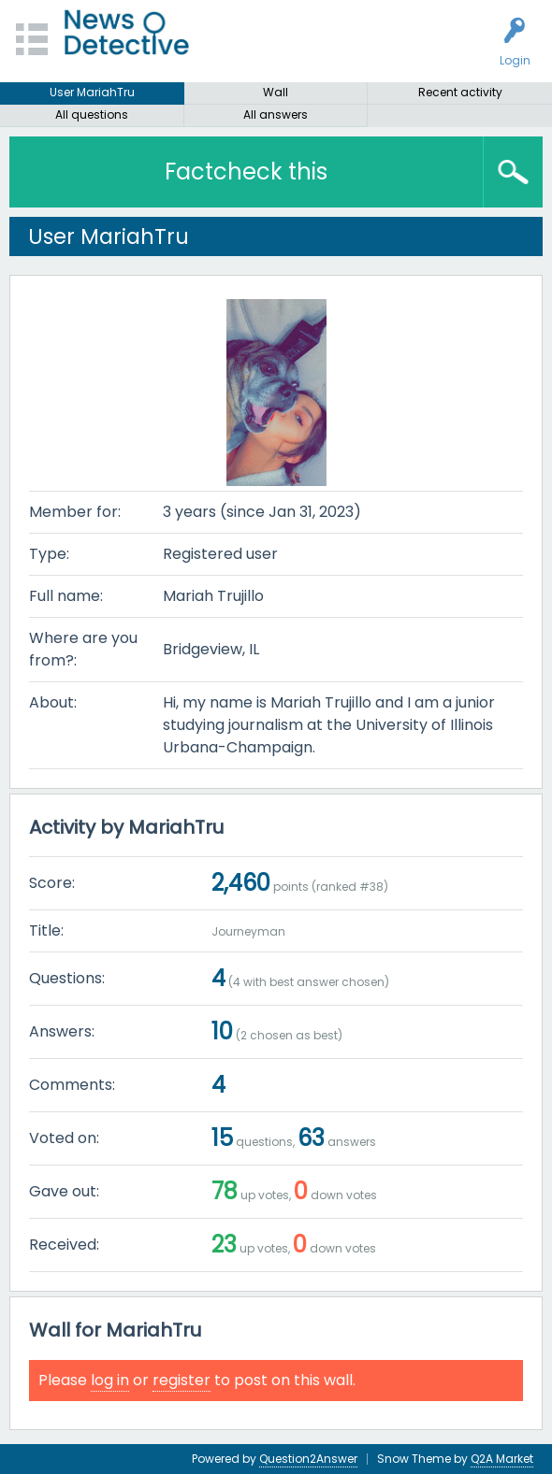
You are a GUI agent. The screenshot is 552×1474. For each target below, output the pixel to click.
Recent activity (460, 92)
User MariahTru (92, 92)
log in (110, 1380)
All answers (275, 114)
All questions (91, 114)
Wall (275, 92)
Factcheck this (246, 171)
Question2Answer (308, 1459)
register (182, 1380)
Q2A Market (502, 1459)
